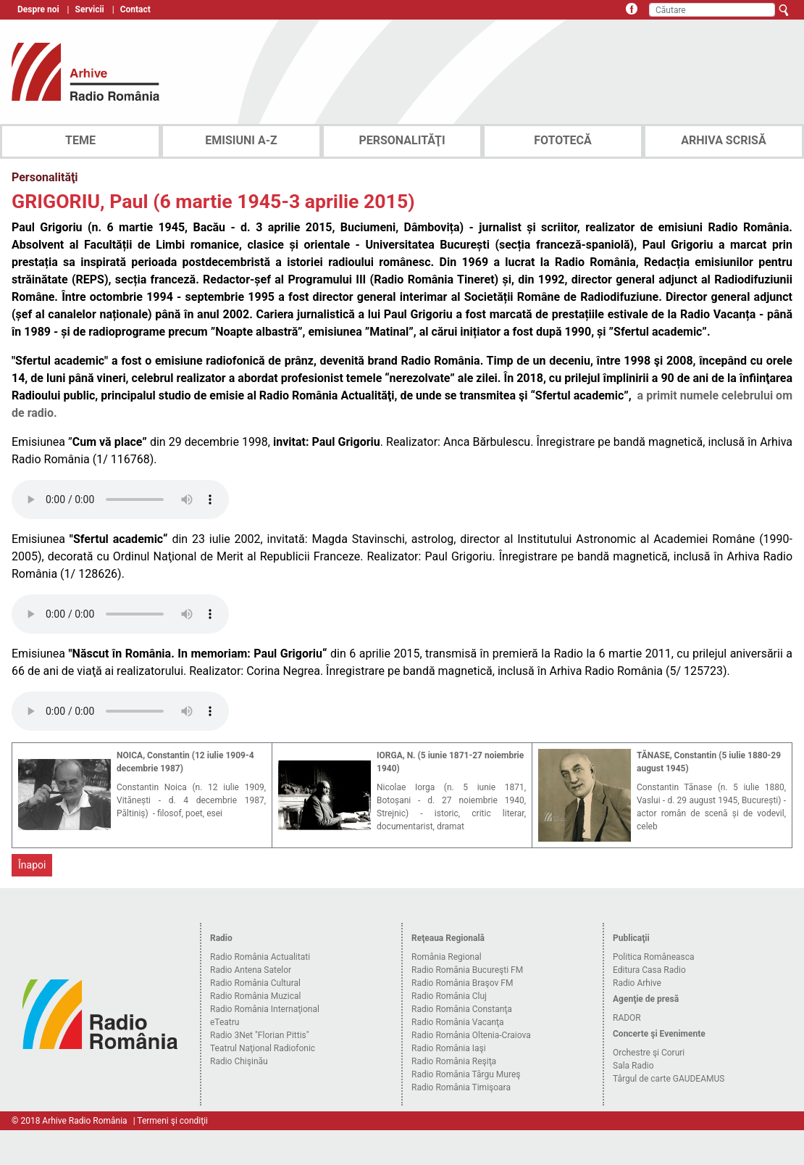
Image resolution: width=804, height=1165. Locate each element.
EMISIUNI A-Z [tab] (241, 140)
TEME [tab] (80, 140)
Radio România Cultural (255, 983)
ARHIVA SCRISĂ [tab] (723, 140)
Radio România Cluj (449, 996)
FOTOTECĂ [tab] (563, 140)
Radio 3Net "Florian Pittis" (259, 1035)
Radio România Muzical (255, 996)
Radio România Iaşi (448, 1048)
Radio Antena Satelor (250, 970)
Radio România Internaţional (264, 1009)
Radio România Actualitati (260, 957)
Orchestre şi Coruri (648, 1053)
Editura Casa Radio (649, 970)
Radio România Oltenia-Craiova (471, 1035)
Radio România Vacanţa (457, 1022)
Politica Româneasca (654, 957)
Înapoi (32, 865)
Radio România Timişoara (461, 1087)
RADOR (627, 1018)
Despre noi (38, 9)
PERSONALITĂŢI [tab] (402, 140)
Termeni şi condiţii (172, 1121)
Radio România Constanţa (461, 1009)
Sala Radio (633, 1066)
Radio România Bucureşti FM (467, 970)
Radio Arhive (637, 983)
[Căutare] (712, 10)
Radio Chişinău (239, 1061)
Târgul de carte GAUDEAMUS (668, 1079)
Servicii (89, 9)
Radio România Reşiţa (453, 1061)
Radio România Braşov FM (462, 983)
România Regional (446, 957)
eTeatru (224, 1022)
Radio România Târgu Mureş (465, 1074)
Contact (135, 9)
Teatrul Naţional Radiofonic (262, 1048)
